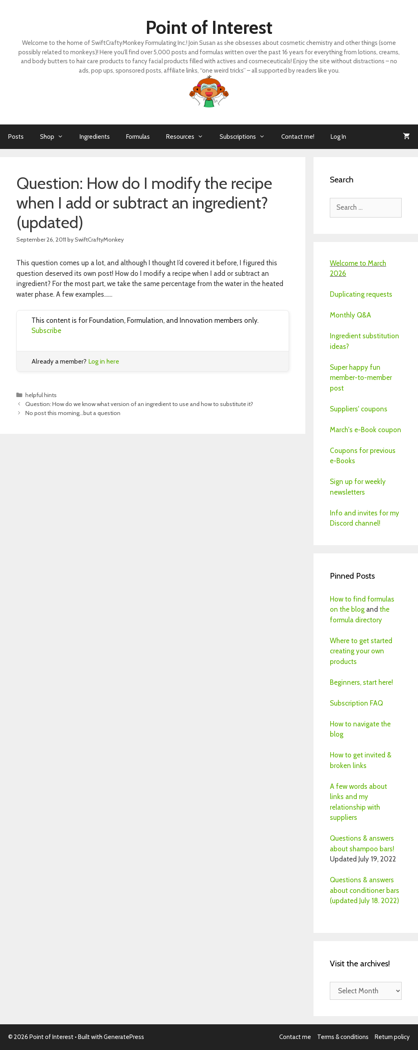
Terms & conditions (343, 1037)
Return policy (392, 1037)
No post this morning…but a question (72, 413)
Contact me (295, 1037)
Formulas (138, 136)
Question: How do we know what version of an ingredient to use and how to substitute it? (139, 404)
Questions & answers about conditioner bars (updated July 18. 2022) (364, 890)
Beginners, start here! (361, 682)
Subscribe (46, 330)
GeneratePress (124, 1037)
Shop (55, 136)
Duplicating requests (361, 294)
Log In (338, 136)
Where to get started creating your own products (361, 651)
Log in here (103, 361)
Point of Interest (209, 27)
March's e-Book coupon (365, 430)
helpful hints (41, 395)
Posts (16, 136)
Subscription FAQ (356, 703)
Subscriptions (246, 136)
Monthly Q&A (350, 315)
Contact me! (297, 136)
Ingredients (95, 136)
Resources (188, 136)
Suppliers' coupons (358, 409)
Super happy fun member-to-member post (361, 377)
